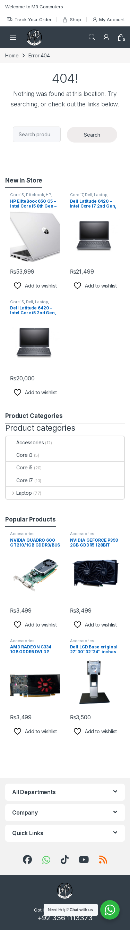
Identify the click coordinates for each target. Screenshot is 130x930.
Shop (71, 20)
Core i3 (19, 455)
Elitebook (35, 194)
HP (48, 194)
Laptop (100, 194)
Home (11, 55)
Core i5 (17, 194)
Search (92, 37)
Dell (88, 194)
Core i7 (76, 194)
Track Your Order (29, 20)
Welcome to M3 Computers (34, 6)
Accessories (25, 442)
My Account (108, 20)
